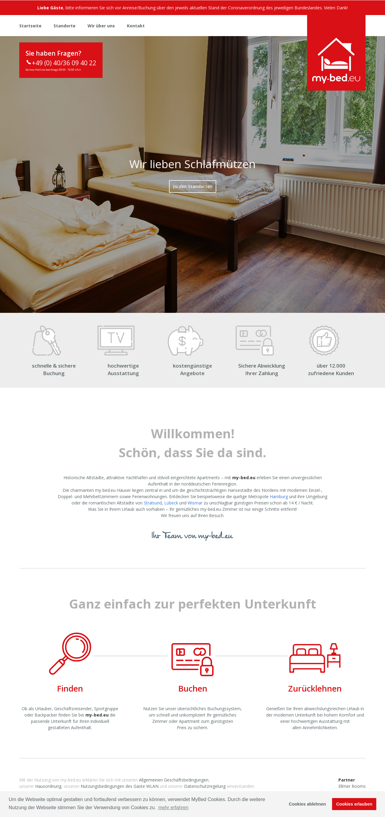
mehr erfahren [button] (173, 807)
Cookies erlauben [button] (354, 804)
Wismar (195, 503)
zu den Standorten (192, 186)
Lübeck (171, 503)
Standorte (64, 26)
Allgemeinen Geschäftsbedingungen (173, 780)
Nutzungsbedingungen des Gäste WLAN (120, 786)
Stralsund (153, 503)
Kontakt (136, 26)
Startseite (30, 26)
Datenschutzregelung (205, 786)
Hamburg (279, 496)
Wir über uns (101, 26)
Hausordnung (48, 786)
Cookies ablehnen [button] (307, 804)
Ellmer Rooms (352, 786)
